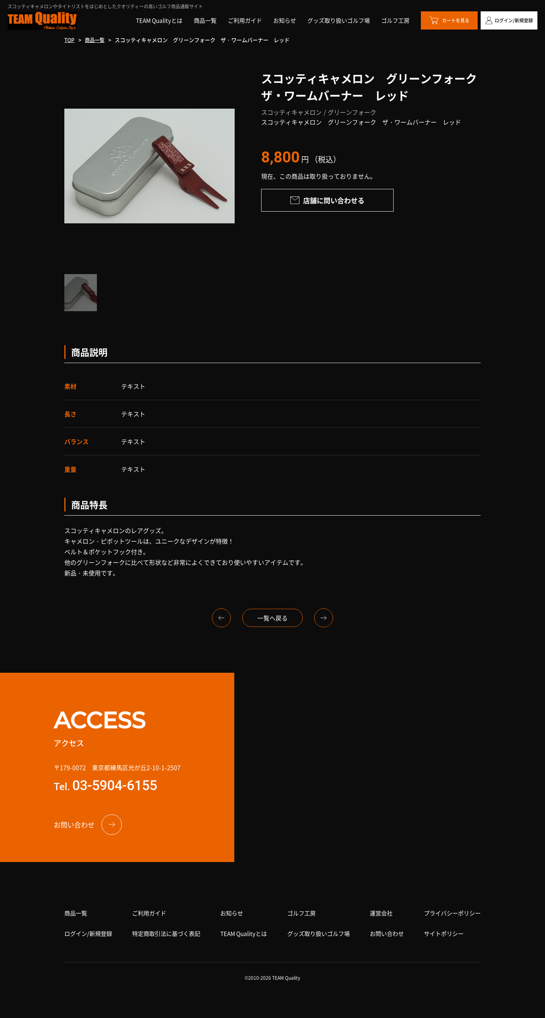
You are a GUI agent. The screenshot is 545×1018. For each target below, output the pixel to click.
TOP (69, 40)
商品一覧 (96, 40)
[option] (149, 165)
